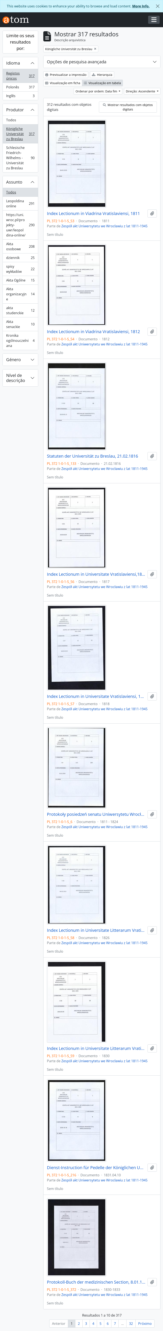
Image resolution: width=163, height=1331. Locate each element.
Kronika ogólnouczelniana (20, 340)
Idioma (13, 63)
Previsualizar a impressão (65, 75)
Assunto (14, 182)
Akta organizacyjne (20, 294)
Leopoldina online (20, 203)
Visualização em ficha (62, 83)
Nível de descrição (15, 377)
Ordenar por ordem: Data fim (97, 91)
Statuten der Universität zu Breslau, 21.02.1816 (92, 456)
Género (13, 359)
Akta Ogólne (20, 281)
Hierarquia (102, 75)
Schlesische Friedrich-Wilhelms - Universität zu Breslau (20, 157)
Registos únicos (20, 76)
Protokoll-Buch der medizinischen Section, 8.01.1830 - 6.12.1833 (96, 1282)
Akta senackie (20, 324)
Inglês (20, 96)
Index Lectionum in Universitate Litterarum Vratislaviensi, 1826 (96, 930)
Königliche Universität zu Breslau (20, 133)
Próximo (145, 1323)
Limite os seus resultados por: (20, 42)
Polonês (20, 88)
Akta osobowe (20, 246)
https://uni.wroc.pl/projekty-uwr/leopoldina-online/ (20, 225)
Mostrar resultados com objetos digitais (128, 107)
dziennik (20, 258)
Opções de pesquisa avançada (76, 62)
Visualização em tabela (102, 83)
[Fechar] (158, 6)
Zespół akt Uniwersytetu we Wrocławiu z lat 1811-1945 (104, 226)
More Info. (141, 6)
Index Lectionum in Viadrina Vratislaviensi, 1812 (93, 331)
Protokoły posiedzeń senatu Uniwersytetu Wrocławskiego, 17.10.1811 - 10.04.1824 (96, 814)
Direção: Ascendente (141, 91)
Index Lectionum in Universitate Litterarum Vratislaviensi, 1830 (96, 1048)
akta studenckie (20, 310)
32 (131, 1323)
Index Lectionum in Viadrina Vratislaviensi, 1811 (93, 213)
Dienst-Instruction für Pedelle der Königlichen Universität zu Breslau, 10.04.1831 (96, 1167)
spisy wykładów (20, 269)
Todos (11, 120)
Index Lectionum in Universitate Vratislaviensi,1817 (96, 574)
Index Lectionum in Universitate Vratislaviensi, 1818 (96, 696)
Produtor (15, 110)
